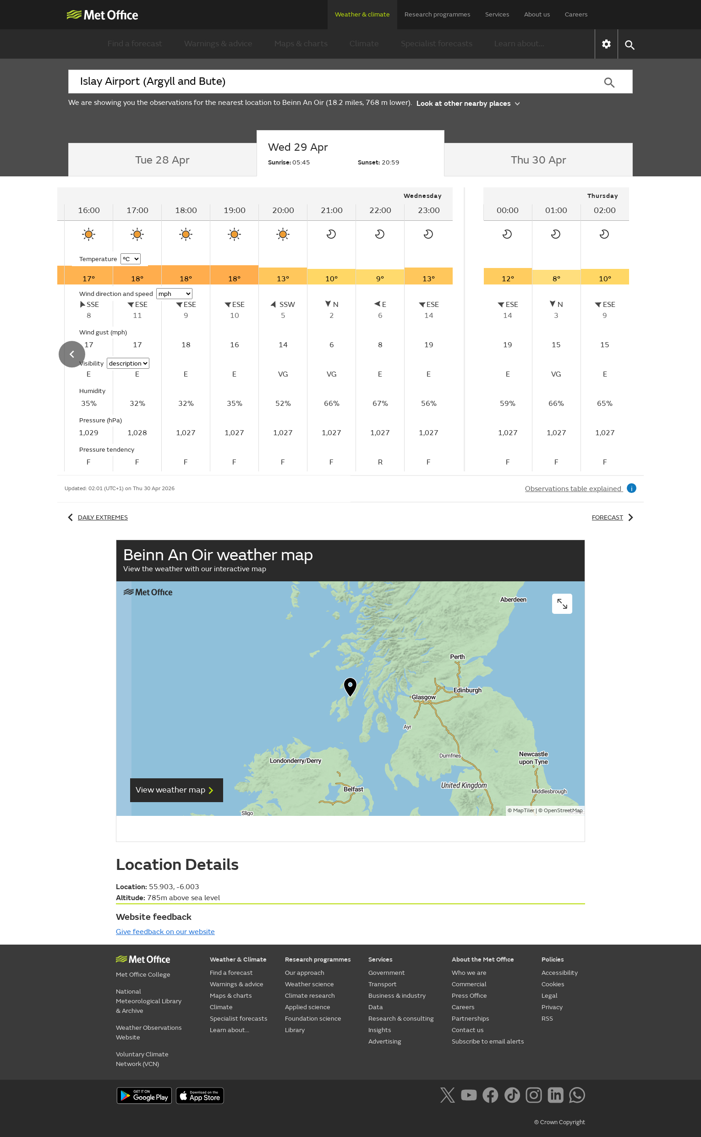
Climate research (310, 996)
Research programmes (438, 14)
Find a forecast (135, 43)
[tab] (162, 159)
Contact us (468, 1030)
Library (295, 1030)
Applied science (307, 1007)
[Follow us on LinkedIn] (557, 1096)
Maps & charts (301, 43)
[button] (629, 44)
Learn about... (519, 43)
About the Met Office (483, 959)
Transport (382, 984)
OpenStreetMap (563, 810)
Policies (553, 959)
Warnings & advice (218, 43)
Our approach (304, 973)
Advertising (384, 1041)
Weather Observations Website (149, 1032)
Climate (364, 43)
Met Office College (143, 974)
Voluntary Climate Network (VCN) (142, 1059)
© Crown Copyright (559, 1122)
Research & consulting (401, 1018)
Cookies (553, 984)
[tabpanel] (556, 329)
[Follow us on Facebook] (492, 1096)
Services (497, 14)
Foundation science (313, 1018)
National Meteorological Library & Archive (148, 1001)
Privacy (552, 1007)
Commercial (469, 984)
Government (386, 973)
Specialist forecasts (436, 43)
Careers (576, 14)
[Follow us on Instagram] (535, 1096)
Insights (379, 1030)
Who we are (469, 973)
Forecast (614, 517)
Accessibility (560, 973)
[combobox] (327, 81)
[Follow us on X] (449, 1096)
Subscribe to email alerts (488, 1041)
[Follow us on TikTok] (514, 1096)
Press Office (469, 996)
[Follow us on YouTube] (471, 1096)
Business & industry (397, 996)
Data (375, 1007)
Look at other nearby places (468, 103)
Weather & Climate (238, 959)
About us (537, 14)
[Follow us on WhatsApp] (577, 1096)
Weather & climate (362, 14)
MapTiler (523, 810)
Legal (550, 996)
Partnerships (470, 1018)
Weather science (309, 984)
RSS (547, 1018)
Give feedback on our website (165, 931)
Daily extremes (96, 517)
